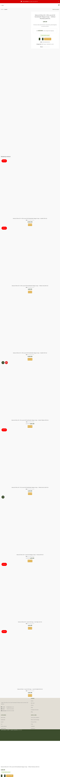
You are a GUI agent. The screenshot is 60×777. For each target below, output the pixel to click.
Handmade (48, 44)
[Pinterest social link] (46, 47)
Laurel (52, 44)
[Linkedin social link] (47, 47)
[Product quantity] (41, 39)
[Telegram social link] (49, 47)
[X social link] (44, 47)
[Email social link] (45, 47)
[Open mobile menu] (2, 5)
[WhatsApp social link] (48, 47)
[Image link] (5, 699)
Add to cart (47, 39)
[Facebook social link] (43, 47)
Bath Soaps (44, 44)
